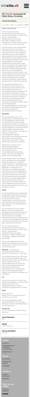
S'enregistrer (6, 366)
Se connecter (6, 359)
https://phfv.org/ (7, 326)
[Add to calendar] (27, 25)
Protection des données (6, 362)
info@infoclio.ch (7, 352)
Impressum (5, 378)
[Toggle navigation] (26, 6)
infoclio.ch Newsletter (5, 390)
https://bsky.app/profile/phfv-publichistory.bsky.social (14, 296)
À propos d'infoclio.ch (6, 375)
